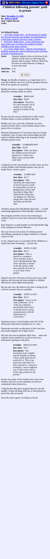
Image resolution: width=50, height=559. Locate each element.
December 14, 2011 (15, 16)
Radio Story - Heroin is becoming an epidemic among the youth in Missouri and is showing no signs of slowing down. (24, 51)
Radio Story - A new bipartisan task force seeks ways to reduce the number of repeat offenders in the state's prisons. (22, 44)
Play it (25, 74)
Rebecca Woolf (11, 18)
